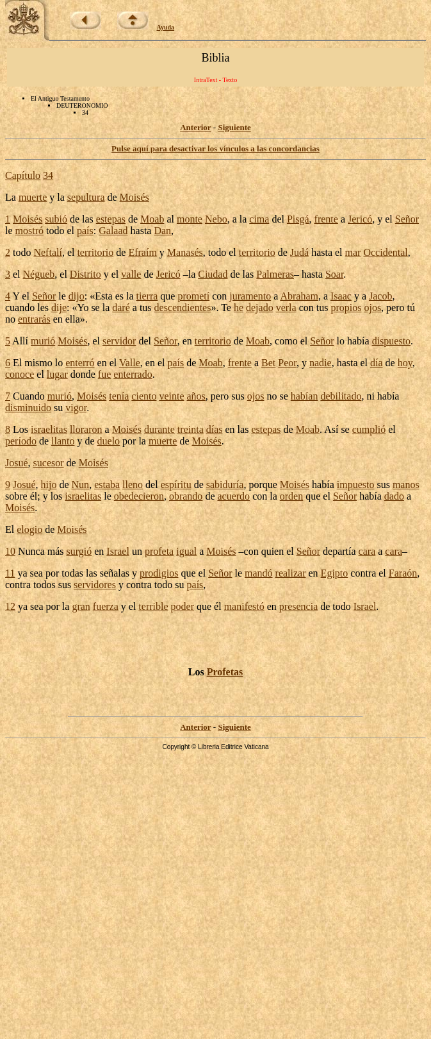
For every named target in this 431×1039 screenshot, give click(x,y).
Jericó (360, 219)
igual (186, 551)
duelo (108, 440)
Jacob (380, 296)
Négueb (39, 274)
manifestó (244, 606)
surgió (79, 551)
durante (159, 429)
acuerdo (233, 496)
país (85, 230)
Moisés (134, 197)
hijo (49, 484)
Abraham (299, 296)
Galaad (113, 230)
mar (353, 252)
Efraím (142, 252)
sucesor (48, 462)
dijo (77, 296)
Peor (287, 362)
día (376, 362)
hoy (405, 362)
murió (43, 340)
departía (339, 551)
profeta (159, 551)
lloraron (86, 429)
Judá (299, 252)
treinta (190, 429)
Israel (117, 551)
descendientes (182, 307)
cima (259, 219)
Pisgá (298, 219)
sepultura (86, 197)
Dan (162, 230)
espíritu (176, 484)
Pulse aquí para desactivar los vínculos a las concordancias (215, 148)
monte (189, 219)
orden (291, 496)
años (196, 396)
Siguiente (234, 127)
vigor (75, 407)
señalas (114, 573)
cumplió (369, 429)
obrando (185, 496)
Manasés (185, 252)
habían (304, 396)
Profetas (225, 671)
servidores (95, 584)
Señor (407, 219)
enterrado (132, 374)
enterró (79, 362)
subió (56, 219)
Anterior (195, 127)
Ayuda (166, 27)
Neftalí (47, 252)
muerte (33, 197)
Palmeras (275, 274)
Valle (129, 362)
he (238, 307)
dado (394, 496)
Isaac (341, 296)
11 (10, 573)
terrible (153, 606)
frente (326, 219)
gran (81, 606)
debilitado (340, 396)
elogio (29, 529)
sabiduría (225, 484)
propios (345, 307)
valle (131, 274)
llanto (62, 440)
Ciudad (212, 274)
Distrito (85, 274)
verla (286, 307)
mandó (259, 573)
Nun (81, 484)
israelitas (49, 429)
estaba (107, 484)
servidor (119, 340)
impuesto (356, 484)
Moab (152, 219)
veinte (171, 396)
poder (182, 606)
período (21, 440)
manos (406, 484)
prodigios (159, 573)
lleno (132, 484)
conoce (19, 374)
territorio (95, 252)
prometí (193, 296)
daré (121, 307)
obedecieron (139, 496)
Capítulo (22, 175)
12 (10, 606)
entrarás (34, 319)
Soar (334, 274)
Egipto (334, 573)
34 (48, 175)
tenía (119, 396)
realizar (290, 573)
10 (10, 551)
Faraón (403, 573)
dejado (259, 307)
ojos (372, 307)
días (214, 429)
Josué (16, 462)
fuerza (105, 606)
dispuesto (391, 340)
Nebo (216, 219)
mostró (29, 230)
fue (104, 374)
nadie (320, 362)
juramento (250, 296)
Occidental (385, 252)
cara (367, 551)
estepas (111, 219)
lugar (57, 374)
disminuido (28, 407)
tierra (147, 296)
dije (59, 307)
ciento (143, 396)
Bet (268, 362)
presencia (298, 606)
